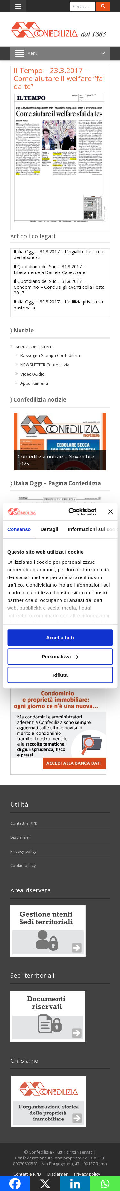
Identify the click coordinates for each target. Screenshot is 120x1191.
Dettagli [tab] (49, 529)
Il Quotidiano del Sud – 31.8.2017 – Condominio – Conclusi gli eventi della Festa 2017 (59, 287)
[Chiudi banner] (110, 512)
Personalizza (60, 656)
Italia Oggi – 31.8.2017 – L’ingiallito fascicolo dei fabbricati (59, 254)
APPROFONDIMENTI (33, 347)
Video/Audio (32, 374)
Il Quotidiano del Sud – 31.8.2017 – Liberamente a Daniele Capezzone (49, 269)
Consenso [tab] (19, 529)
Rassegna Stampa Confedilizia (50, 355)
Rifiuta (60, 675)
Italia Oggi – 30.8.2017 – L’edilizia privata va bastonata (58, 304)
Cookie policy (23, 865)
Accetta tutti (60, 637)
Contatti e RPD (24, 823)
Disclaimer (20, 837)
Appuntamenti (34, 383)
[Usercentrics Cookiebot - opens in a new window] (71, 512)
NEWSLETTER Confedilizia (44, 365)
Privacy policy (23, 851)
